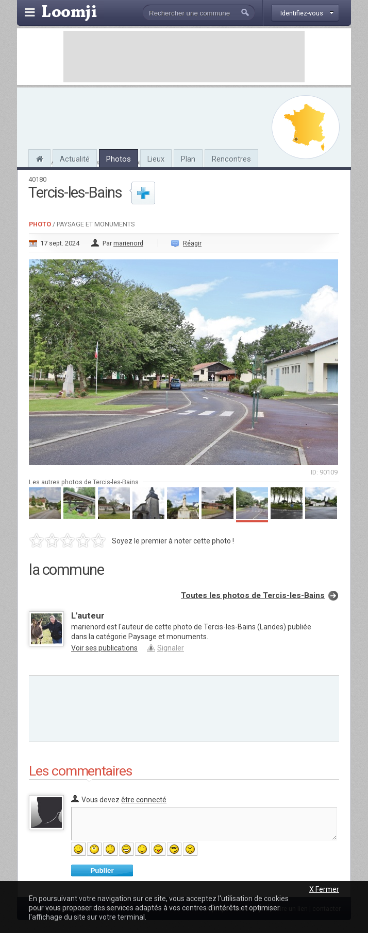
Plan (188, 159)
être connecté (143, 800)
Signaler (170, 648)
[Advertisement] (184, 56)
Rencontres (231, 159)
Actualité (75, 159)
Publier (101, 870)
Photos (118, 159)
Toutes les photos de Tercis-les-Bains (253, 595)
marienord (128, 243)
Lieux (155, 159)
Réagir (192, 243)
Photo (40, 224)
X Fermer (324, 889)
